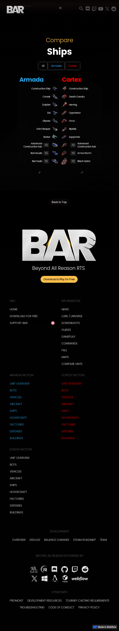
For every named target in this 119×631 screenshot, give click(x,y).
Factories (17, 424)
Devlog (35, 540)
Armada (56, 66)
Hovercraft (18, 418)
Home (13, 309)
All (43, 66)
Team (103, 540)
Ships (13, 411)
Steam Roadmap (84, 540)
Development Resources (44, 600)
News (65, 309)
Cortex (72, 66)
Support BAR (19, 323)
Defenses (16, 431)
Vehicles (16, 397)
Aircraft (16, 404)
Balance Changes (56, 540)
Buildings (16, 438)
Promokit (16, 600)
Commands (69, 343)
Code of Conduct (61, 607)
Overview (19, 540)
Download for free (24, 316)
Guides (66, 330)
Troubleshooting (32, 607)
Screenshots (71, 323)
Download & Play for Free (59, 279)
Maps (65, 357)
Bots (13, 390)
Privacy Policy (88, 607)
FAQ (64, 350)
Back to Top (59, 204)
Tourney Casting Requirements (87, 600)
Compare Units (72, 364)
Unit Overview (19, 383)
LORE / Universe (72, 316)
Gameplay (68, 337)
